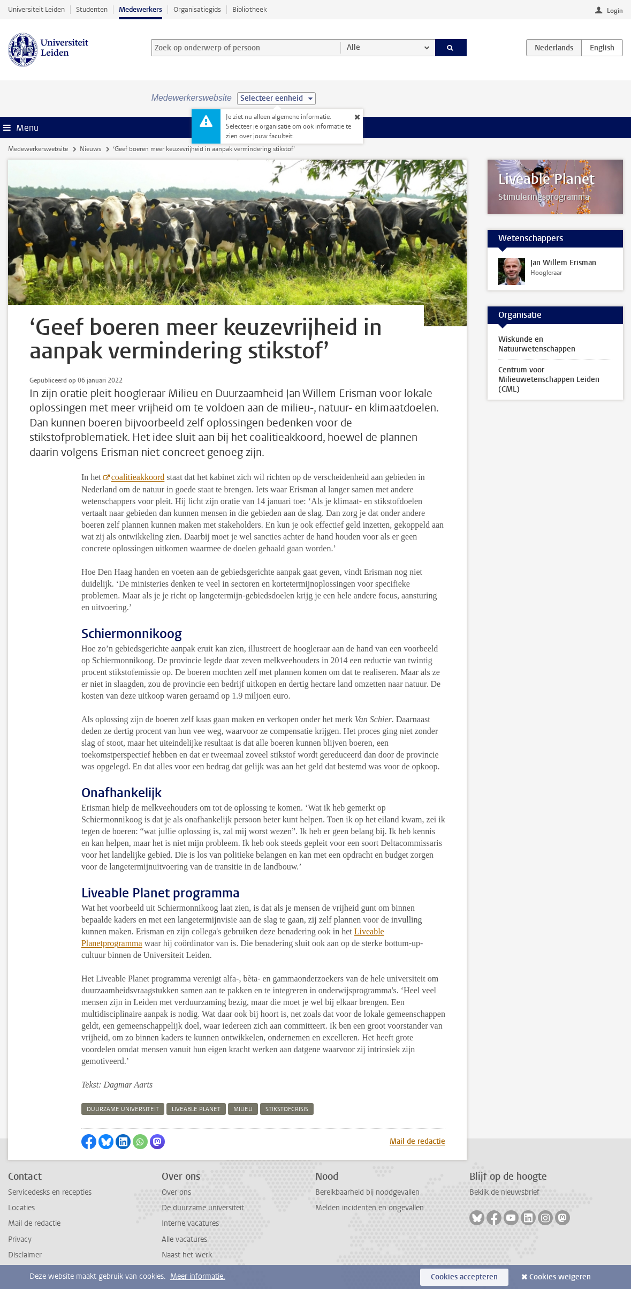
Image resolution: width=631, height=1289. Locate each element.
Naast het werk (187, 1255)
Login (615, 10)
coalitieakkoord (138, 477)
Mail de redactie (417, 1141)
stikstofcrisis (286, 1109)
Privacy (20, 1239)
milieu (243, 1109)
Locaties (21, 1208)
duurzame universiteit (123, 1109)
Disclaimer (25, 1255)
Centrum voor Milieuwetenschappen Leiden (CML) (548, 379)
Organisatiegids (197, 9)
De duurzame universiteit (203, 1208)
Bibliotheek (249, 9)
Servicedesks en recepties (50, 1192)
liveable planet (196, 1109)
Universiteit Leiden (36, 9)
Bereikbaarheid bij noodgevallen (367, 1192)
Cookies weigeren (560, 1277)
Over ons (176, 1192)
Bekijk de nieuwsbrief (504, 1192)
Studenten (92, 9)
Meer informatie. (197, 1276)
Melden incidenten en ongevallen (369, 1208)
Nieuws (90, 149)
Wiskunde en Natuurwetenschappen (536, 344)
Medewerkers (140, 9)
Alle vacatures (184, 1239)
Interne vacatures (190, 1223)
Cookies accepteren (464, 1277)
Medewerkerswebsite (38, 149)
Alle (353, 47)
